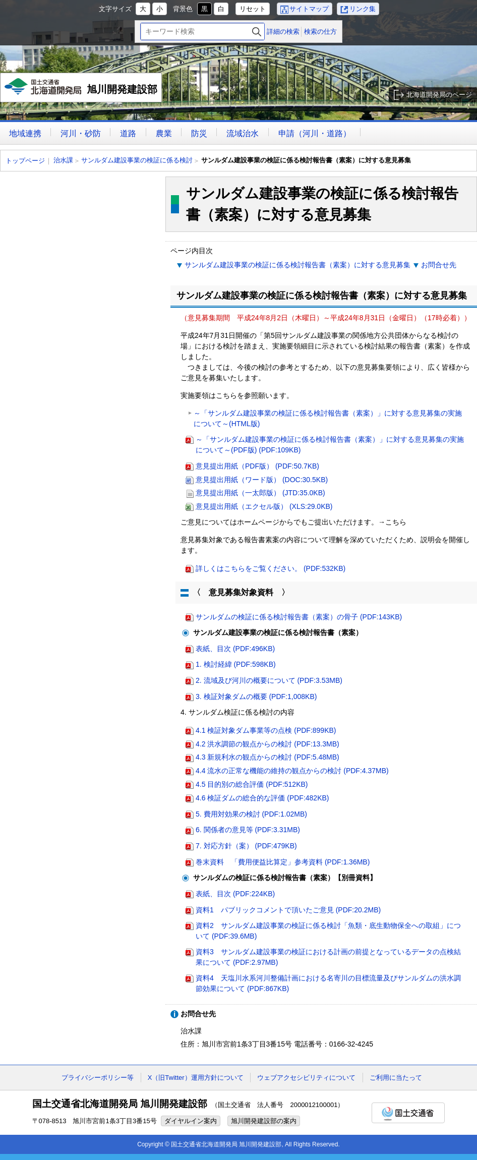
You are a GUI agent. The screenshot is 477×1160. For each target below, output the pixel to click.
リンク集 (362, 9)
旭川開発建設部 (82, 90)
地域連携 (25, 133)
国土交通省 (408, 1113)
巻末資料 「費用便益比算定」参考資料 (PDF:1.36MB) (283, 862)
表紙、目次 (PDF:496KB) (235, 649)
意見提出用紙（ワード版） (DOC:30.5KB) (262, 480)
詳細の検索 (283, 31)
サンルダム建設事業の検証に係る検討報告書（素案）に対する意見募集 (297, 265)
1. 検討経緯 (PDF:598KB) (236, 664)
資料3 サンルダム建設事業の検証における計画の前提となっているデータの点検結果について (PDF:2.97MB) (328, 957)
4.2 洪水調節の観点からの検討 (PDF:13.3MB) (267, 744)
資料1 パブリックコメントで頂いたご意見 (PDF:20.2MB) (288, 910)
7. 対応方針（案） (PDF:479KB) (246, 846)
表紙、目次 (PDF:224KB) (235, 894)
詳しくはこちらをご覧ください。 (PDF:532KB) (270, 568)
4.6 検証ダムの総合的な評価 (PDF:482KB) (262, 798)
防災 (199, 133)
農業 (164, 133)
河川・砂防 (81, 133)
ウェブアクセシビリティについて (306, 1077)
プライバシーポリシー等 (98, 1077)
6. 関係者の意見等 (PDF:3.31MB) (248, 830)
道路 (128, 133)
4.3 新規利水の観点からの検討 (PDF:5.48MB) (267, 757)
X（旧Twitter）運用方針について (196, 1077)
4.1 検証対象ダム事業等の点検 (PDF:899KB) (266, 730)
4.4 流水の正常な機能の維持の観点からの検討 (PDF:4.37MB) (292, 771)
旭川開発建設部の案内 (263, 1121)
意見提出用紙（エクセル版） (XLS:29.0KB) (264, 506)
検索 (256, 31)
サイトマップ (309, 9)
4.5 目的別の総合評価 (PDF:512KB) (252, 784)
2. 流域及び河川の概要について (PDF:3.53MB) (269, 680)
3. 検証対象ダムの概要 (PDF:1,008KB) (256, 696)
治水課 (63, 160)
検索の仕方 (320, 31)
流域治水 (242, 133)
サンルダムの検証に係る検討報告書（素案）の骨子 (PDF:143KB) (299, 617)
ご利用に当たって (396, 1077)
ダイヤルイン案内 (190, 1121)
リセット (253, 9)
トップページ (25, 160)
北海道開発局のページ (439, 94)
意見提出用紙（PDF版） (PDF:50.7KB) (257, 466)
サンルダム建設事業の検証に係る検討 (137, 160)
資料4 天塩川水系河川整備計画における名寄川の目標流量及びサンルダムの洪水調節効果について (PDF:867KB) (328, 983)
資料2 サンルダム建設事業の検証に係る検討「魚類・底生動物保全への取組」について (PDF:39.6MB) (328, 930)
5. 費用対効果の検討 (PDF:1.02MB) (251, 814)
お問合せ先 (438, 265)
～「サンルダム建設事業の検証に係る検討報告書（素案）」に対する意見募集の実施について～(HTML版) (328, 418)
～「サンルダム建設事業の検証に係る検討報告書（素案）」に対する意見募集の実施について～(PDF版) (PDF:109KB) (330, 444)
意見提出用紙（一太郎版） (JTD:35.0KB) (260, 493)
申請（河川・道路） (314, 133)
